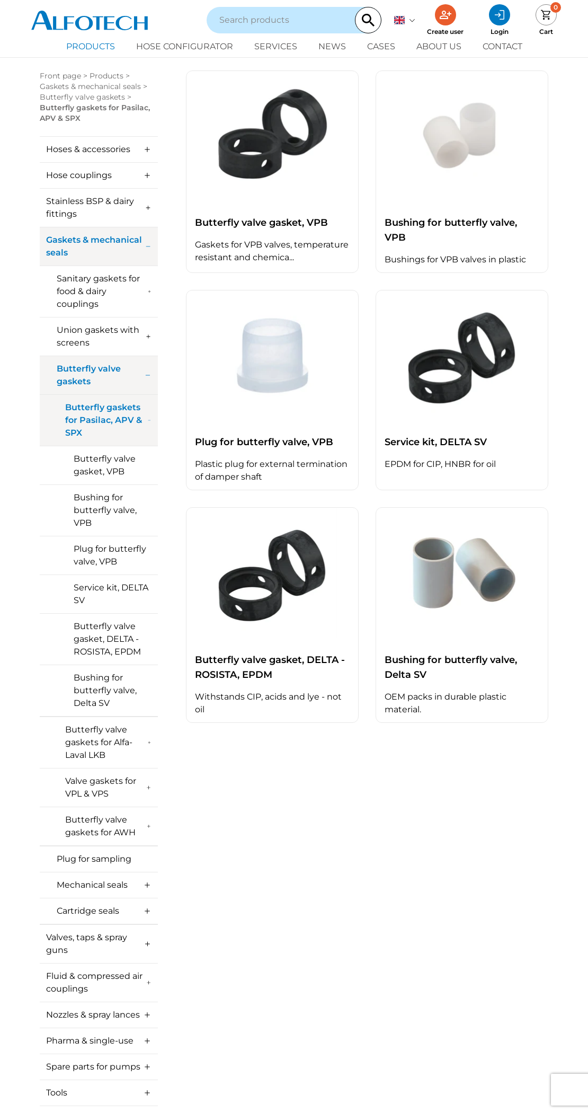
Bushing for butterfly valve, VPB (105, 510)
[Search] (368, 20)
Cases (381, 46)
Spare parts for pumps (99, 1067)
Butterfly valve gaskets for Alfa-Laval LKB (108, 742)
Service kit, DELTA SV (111, 593)
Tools (99, 1093)
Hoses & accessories (99, 149)
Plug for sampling (94, 859)
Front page (60, 76)
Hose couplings (99, 175)
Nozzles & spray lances (99, 1015)
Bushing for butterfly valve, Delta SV (105, 690)
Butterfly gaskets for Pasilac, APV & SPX (108, 420)
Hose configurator (184, 46)
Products (90, 46)
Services (275, 46)
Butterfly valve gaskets (82, 97)
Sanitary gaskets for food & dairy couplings (104, 291)
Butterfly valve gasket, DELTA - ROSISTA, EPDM (107, 639)
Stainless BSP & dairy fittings (99, 207)
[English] (404, 20)
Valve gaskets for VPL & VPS (108, 787)
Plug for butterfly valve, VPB (110, 555)
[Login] (499, 20)
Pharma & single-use (99, 1041)
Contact (502, 46)
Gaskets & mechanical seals (90, 86)
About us (438, 46)
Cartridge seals (104, 911)
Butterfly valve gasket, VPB (105, 465)
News (332, 46)
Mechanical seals (104, 885)
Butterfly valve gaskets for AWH (108, 826)
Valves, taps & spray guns (99, 943)
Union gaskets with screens (104, 336)
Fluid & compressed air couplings (99, 982)
